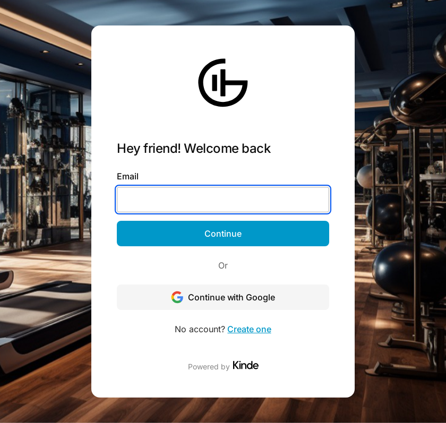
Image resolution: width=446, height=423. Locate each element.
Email (128, 176)
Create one (249, 329)
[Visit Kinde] (246, 365)
